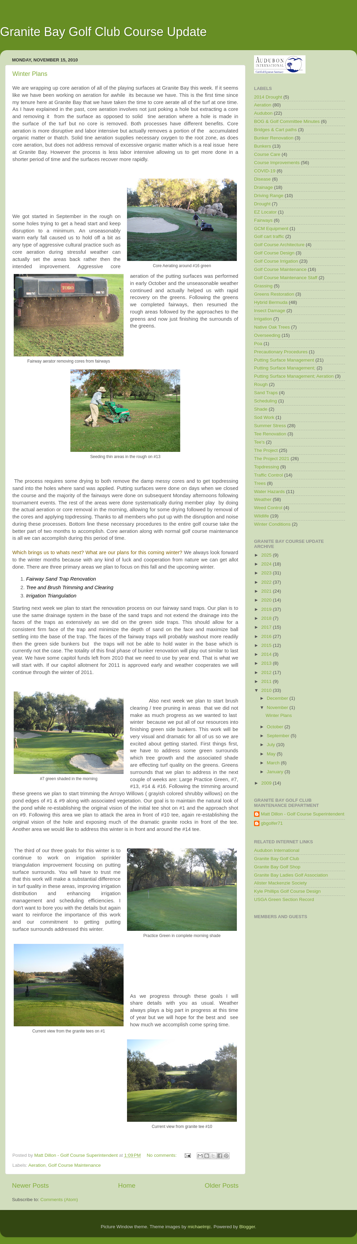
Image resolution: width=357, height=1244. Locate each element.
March (274, 762)
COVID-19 (264, 170)
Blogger (247, 1226)
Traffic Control (268, 475)
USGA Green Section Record (284, 899)
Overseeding (267, 335)
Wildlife (261, 515)
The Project (266, 450)
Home (126, 1185)
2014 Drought (268, 97)
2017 (267, 627)
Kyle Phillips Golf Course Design (287, 891)
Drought (262, 203)
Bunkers (262, 146)
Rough (261, 384)
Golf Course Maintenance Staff (285, 277)
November (278, 707)
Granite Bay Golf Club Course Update (103, 32)
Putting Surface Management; (284, 367)
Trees (260, 483)
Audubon (263, 113)
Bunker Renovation (273, 137)
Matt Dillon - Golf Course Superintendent (302, 814)
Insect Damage (269, 310)
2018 (267, 618)
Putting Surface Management (284, 360)
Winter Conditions (272, 524)
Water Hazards (269, 491)
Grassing (263, 285)
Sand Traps (266, 392)
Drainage (263, 187)
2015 (267, 645)
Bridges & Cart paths (275, 129)
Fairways (263, 220)
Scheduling (265, 400)
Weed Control (268, 507)
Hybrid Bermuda (271, 302)
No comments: (162, 1155)
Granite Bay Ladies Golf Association (291, 875)
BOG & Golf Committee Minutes (287, 121)
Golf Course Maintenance (74, 1165)
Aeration (37, 1165)
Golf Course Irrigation (276, 261)
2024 (267, 564)
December (278, 698)
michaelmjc (199, 1226)
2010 (267, 690)
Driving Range (269, 195)
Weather (263, 499)
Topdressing (266, 466)
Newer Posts (30, 1185)
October (276, 726)
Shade (260, 409)
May (272, 753)
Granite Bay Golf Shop (277, 866)
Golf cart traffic (269, 236)
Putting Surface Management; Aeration (294, 376)
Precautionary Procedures (281, 351)
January (276, 771)
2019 (267, 609)
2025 (267, 555)
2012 (267, 672)
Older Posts (222, 1185)
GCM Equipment (271, 228)
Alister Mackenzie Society (280, 883)
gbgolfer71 (272, 823)
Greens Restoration (274, 294)
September (279, 735)
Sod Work (264, 417)
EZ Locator (265, 212)
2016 (267, 636)
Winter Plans (29, 73)
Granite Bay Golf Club (276, 858)
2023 (267, 572)
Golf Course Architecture (279, 244)
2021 (267, 591)
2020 (267, 600)
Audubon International (276, 850)
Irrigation (263, 318)
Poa (258, 343)
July (271, 744)
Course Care (267, 154)
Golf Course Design (274, 252)
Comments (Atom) (59, 1199)
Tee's (259, 442)
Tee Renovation (270, 433)
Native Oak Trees (272, 327)
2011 (267, 681)
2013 (267, 663)
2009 (267, 783)
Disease (262, 179)
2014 (267, 654)
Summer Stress (270, 425)
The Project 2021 (271, 458)
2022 (267, 582)
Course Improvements (277, 162)
